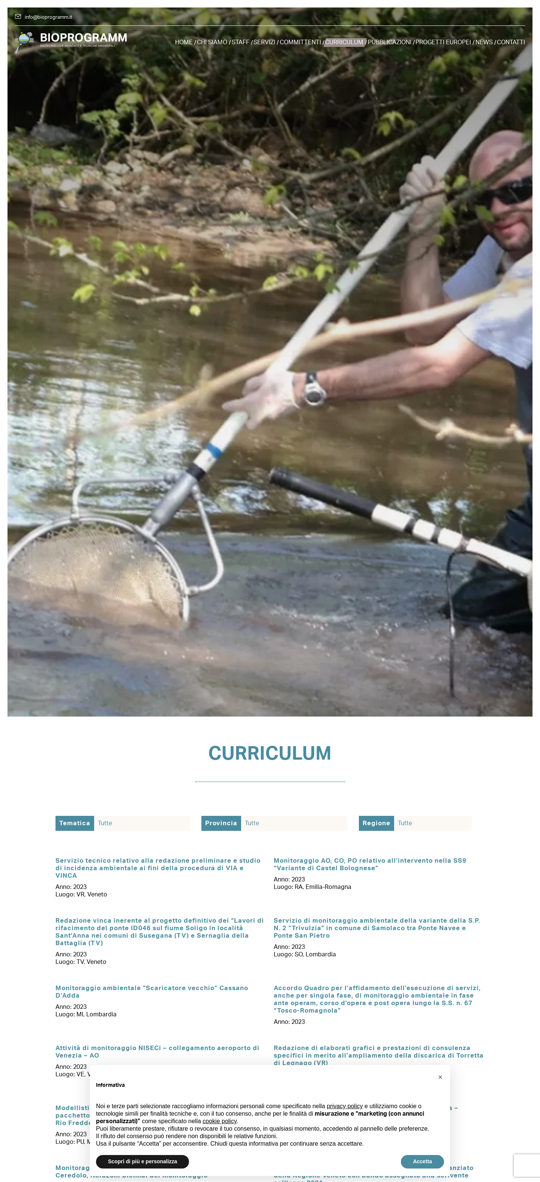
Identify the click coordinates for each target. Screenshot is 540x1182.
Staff (240, 42)
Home (184, 42)
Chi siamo (212, 42)
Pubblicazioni (389, 42)
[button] (440, 1077)
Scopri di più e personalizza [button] (142, 1161)
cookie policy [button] (219, 1121)
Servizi (264, 42)
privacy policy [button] (345, 1106)
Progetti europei (443, 42)
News (484, 42)
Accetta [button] (422, 1161)
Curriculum (344, 42)
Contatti (511, 42)
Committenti (300, 42)
